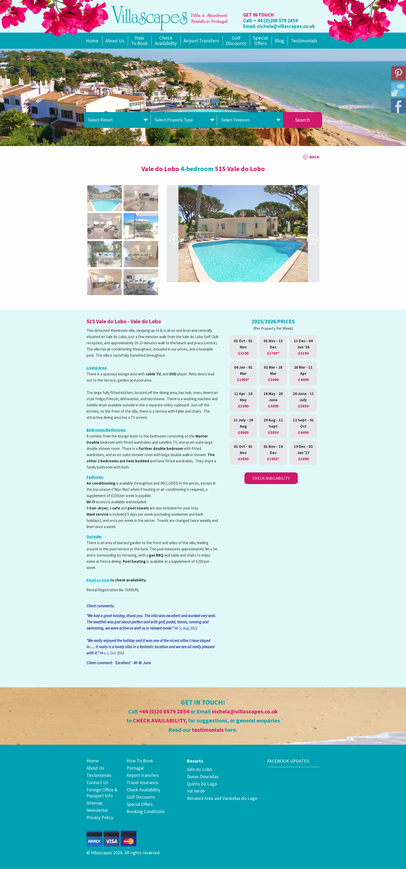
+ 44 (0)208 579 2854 (275, 20)
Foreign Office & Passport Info (102, 793)
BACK (314, 156)
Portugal (135, 768)
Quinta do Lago (202, 784)
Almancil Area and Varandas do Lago (222, 798)
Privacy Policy (99, 817)
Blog (279, 41)
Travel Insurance (142, 782)
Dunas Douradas (203, 776)
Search (302, 119)
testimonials (208, 729)
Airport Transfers (201, 41)
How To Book (139, 40)
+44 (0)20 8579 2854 (164, 711)
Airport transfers (143, 775)
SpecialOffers (260, 40)
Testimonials (304, 41)
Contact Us (97, 782)
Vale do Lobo (199, 769)
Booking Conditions (146, 811)
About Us (114, 41)
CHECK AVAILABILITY (159, 720)
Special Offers (140, 804)
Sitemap (94, 803)
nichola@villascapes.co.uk (286, 26)
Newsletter (97, 810)
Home (92, 41)
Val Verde (196, 791)
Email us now (98, 580)
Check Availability (166, 40)
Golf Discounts (236, 40)
